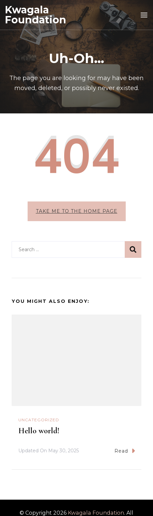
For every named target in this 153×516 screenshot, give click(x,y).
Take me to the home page (76, 211)
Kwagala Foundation (35, 15)
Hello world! (39, 431)
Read (124, 450)
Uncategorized (38, 419)
